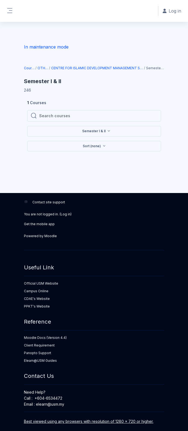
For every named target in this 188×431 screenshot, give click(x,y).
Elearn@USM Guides (40, 360)
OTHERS (43, 68)
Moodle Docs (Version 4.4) (45, 338)
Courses (29, 68)
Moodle (50, 236)
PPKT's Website (37, 306)
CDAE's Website (37, 299)
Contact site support (48, 202)
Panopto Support (37, 353)
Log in (65, 214)
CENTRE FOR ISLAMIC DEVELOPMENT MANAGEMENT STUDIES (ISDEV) (97, 68)
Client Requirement (39, 345)
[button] (94, 146)
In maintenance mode (46, 47)
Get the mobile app (39, 224)
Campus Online (36, 291)
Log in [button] (172, 11)
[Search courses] (98, 116)
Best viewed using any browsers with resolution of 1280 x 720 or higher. (88, 421)
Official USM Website (41, 283)
